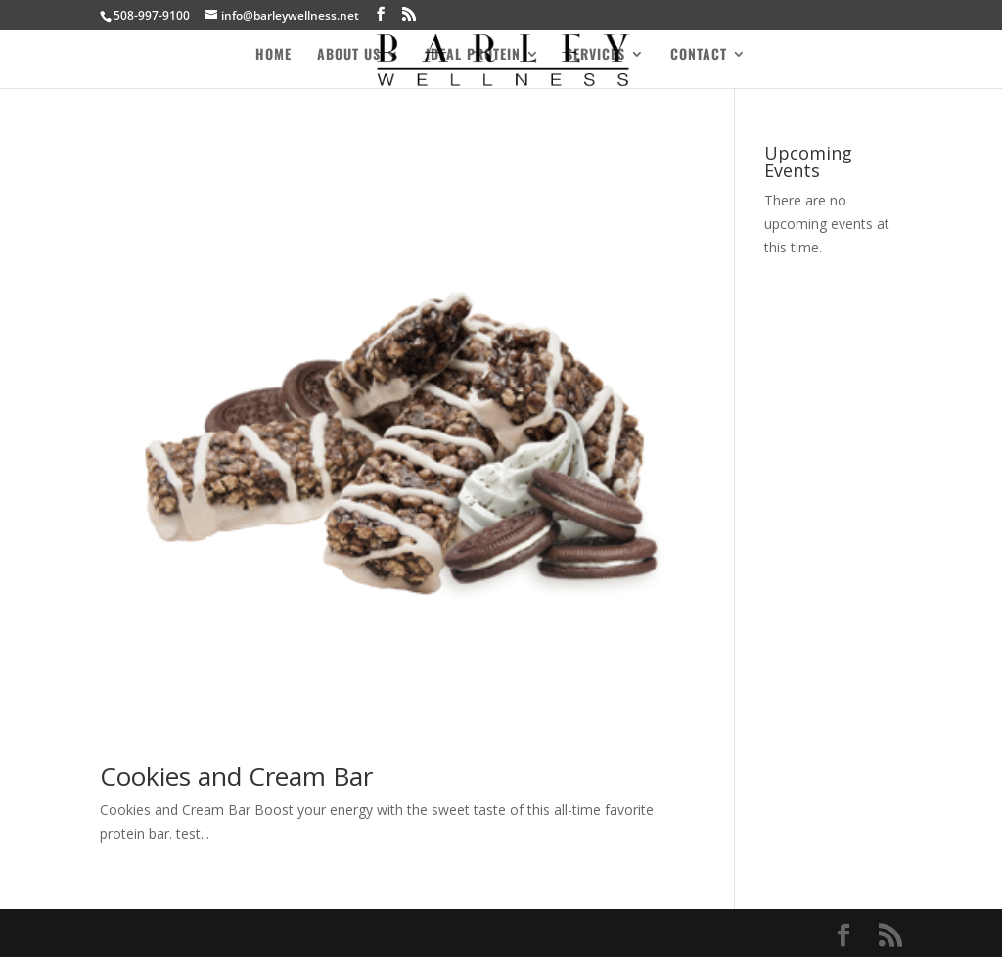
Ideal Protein (473, 55)
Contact (698, 55)
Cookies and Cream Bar (236, 776)
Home (273, 55)
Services (595, 55)
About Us (349, 55)
